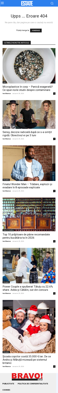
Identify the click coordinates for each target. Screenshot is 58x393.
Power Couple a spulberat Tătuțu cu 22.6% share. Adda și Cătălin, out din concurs (28, 288)
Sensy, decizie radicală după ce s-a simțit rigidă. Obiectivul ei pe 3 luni (27, 134)
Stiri (4, 82)
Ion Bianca (7, 93)
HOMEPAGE (36, 30)
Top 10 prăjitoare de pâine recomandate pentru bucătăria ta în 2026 (26, 236)
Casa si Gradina (8, 230)
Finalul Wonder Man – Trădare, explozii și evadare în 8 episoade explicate (27, 186)
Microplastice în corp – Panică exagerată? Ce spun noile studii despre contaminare (28, 88)
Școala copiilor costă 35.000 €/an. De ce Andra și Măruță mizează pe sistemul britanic (27, 359)
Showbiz (6, 128)
